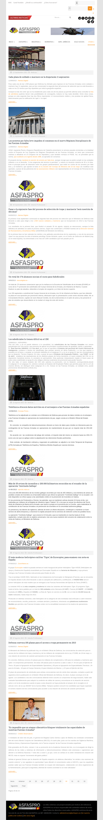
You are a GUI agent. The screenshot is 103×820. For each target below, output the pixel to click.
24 (30, 781)
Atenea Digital (22, 80)
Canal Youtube (18, 2)
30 (66, 781)
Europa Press (23, 411)
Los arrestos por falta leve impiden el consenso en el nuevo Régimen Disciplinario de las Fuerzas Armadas (49, 141)
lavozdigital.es (22, 280)
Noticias (34, 72)
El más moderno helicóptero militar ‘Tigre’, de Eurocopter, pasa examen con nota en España (48, 558)
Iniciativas (36, 42)
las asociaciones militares (45, 169)
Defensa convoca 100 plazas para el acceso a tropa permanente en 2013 (42, 642)
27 (48, 781)
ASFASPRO (23, 42)
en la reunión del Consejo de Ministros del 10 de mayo (59, 167)
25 (36, 781)
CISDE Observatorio (25, 734)
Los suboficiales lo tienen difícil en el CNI (28, 339)
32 (78, 781)
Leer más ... (12, 102)
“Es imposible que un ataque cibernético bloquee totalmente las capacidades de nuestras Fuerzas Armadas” (46, 728)
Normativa (49, 42)
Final (23, 786)
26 (42, 781)
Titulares (31, 334)
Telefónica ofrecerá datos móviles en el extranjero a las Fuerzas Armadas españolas (48, 407)
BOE (10, 2)
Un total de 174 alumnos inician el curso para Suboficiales (36, 276)
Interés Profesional (38, 136)
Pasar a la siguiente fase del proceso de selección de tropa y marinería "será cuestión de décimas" (50, 210)
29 (60, 781)
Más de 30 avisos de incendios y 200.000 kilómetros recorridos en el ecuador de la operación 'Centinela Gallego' (47, 484)
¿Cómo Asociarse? (50, 2)
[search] (63, 17)
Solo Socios (79, 42)
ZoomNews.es (23, 563)
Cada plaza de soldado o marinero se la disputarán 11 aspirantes (38, 77)
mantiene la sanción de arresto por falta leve (38, 160)
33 (84, 781)
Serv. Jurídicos (64, 42)
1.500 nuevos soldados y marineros (47, 221)
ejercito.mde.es (23, 489)
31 (72, 781)
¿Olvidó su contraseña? (33, 2)
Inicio (12, 42)
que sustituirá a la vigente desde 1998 (27, 157)
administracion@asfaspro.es (70, 813)
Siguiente (14, 786)
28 (54, 781)
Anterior (22, 781)
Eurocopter (19, 567)
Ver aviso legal (29, 816)
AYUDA (91, 42)
